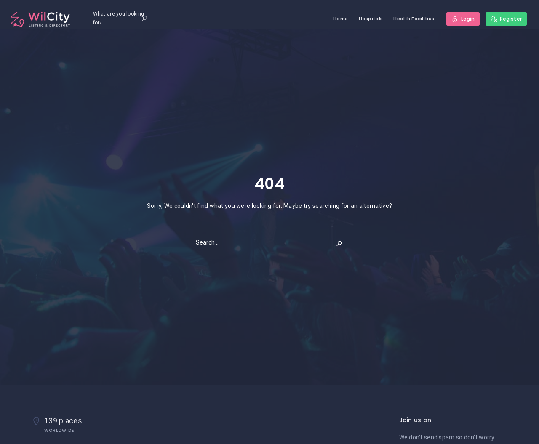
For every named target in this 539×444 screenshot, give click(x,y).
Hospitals (371, 18)
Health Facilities (413, 18)
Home (340, 18)
